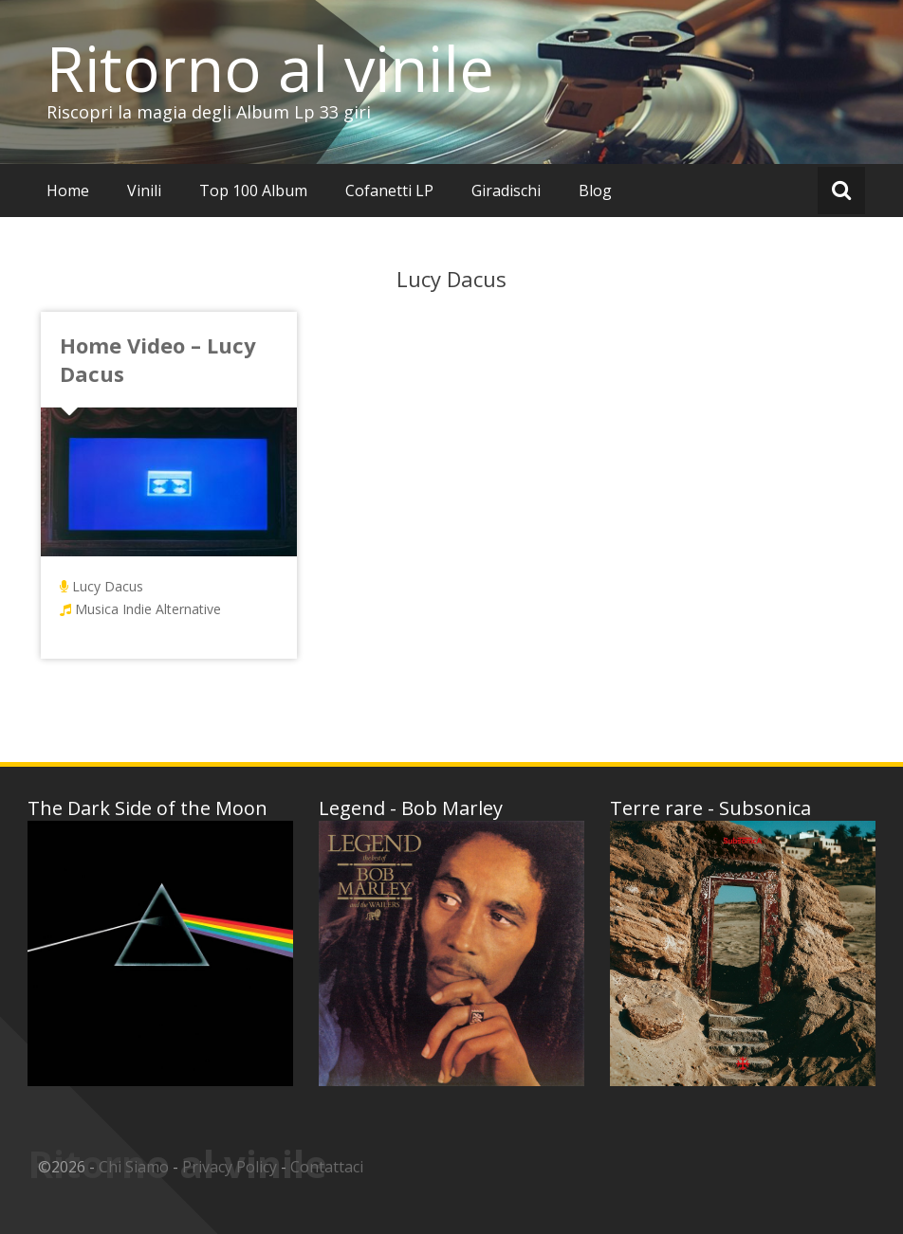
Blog (595, 190)
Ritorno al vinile (270, 68)
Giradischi (506, 190)
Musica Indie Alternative (148, 609)
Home (67, 190)
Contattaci (326, 1166)
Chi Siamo (134, 1166)
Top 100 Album (253, 190)
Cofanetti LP (389, 190)
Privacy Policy (229, 1166)
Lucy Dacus (107, 586)
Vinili (144, 190)
